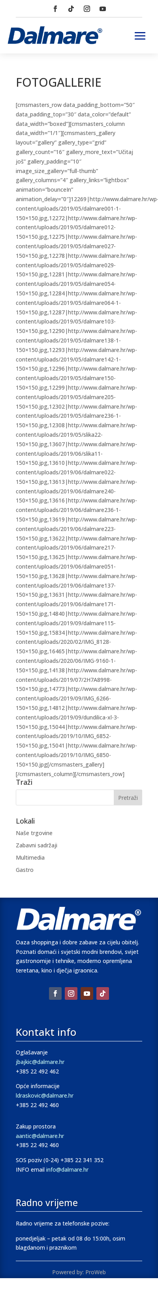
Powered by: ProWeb (79, 1272)
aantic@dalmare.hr (40, 1136)
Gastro (25, 869)
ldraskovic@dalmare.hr (44, 1095)
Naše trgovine (34, 833)
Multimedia (30, 857)
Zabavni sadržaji (36, 845)
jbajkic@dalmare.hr (40, 1062)
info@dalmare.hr (67, 1169)
